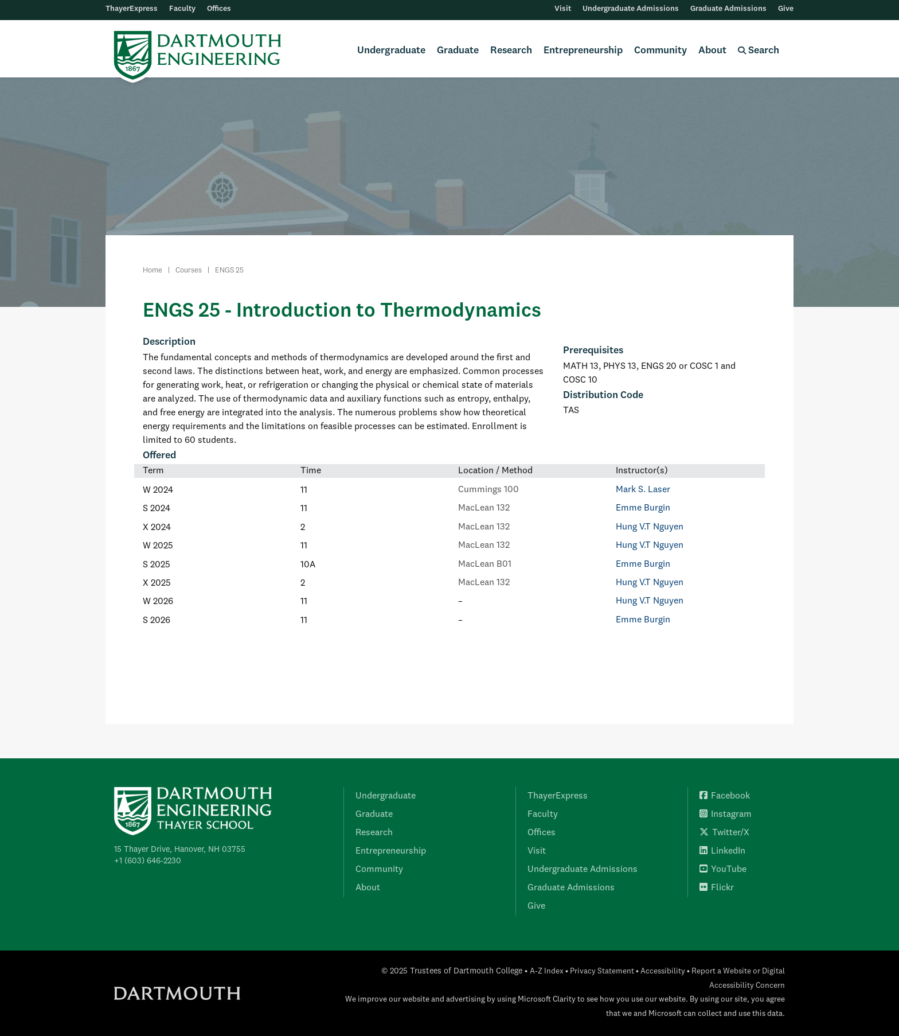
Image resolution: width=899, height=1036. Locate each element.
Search (758, 51)
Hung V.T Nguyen (649, 527)
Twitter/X (724, 833)
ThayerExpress (131, 9)
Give (786, 9)
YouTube (722, 869)
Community (660, 51)
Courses (188, 270)
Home (152, 270)
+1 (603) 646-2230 (147, 861)
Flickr (716, 888)
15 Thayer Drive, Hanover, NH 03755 (179, 850)
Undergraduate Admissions (631, 9)
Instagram (725, 814)
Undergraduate (391, 51)
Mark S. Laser (643, 489)
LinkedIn (722, 851)
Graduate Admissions (728, 9)
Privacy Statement (602, 971)
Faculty (182, 9)
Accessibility (662, 971)
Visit (562, 9)
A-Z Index (547, 971)
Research (511, 51)
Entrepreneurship (583, 51)
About (712, 51)
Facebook (724, 796)
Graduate (458, 51)
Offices (219, 9)
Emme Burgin (643, 508)
